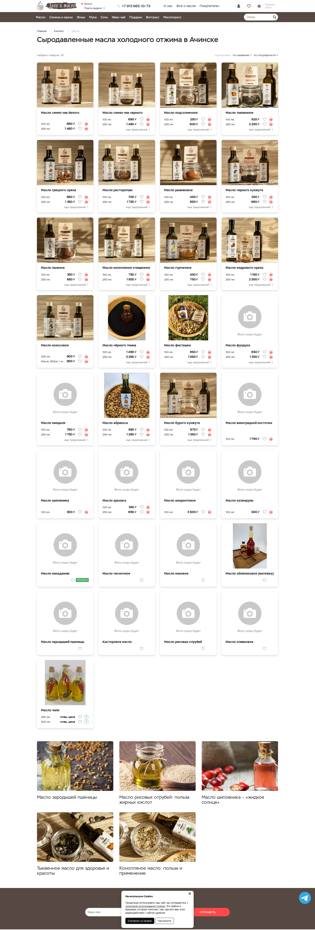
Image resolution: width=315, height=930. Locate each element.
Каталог (59, 31)
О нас (168, 6)
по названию (241, 55)
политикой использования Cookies (145, 906)
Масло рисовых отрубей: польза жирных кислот (154, 799)
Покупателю (209, 6)
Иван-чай (118, 17)
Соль (104, 17)
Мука (93, 17)
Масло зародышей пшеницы (67, 797)
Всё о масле (186, 6)
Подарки (135, 17)
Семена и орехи (61, 17)
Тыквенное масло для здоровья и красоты (73, 870)
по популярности (265, 55)
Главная (42, 31)
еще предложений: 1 (138, 129)
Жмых (81, 17)
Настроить (164, 921)
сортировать (223, 55)
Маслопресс (172, 17)
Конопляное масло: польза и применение (150, 870)
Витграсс (152, 17)
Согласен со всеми (140, 921)
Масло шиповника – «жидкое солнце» (233, 799)
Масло (40, 17)
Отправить (207, 912)
